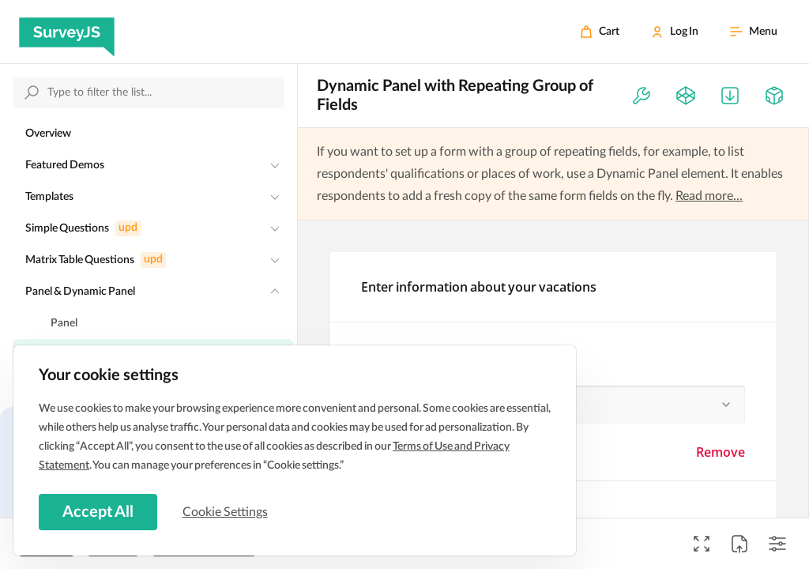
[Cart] (599, 31)
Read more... (709, 196)
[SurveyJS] (67, 31)
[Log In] (674, 31)
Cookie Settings (228, 511)
